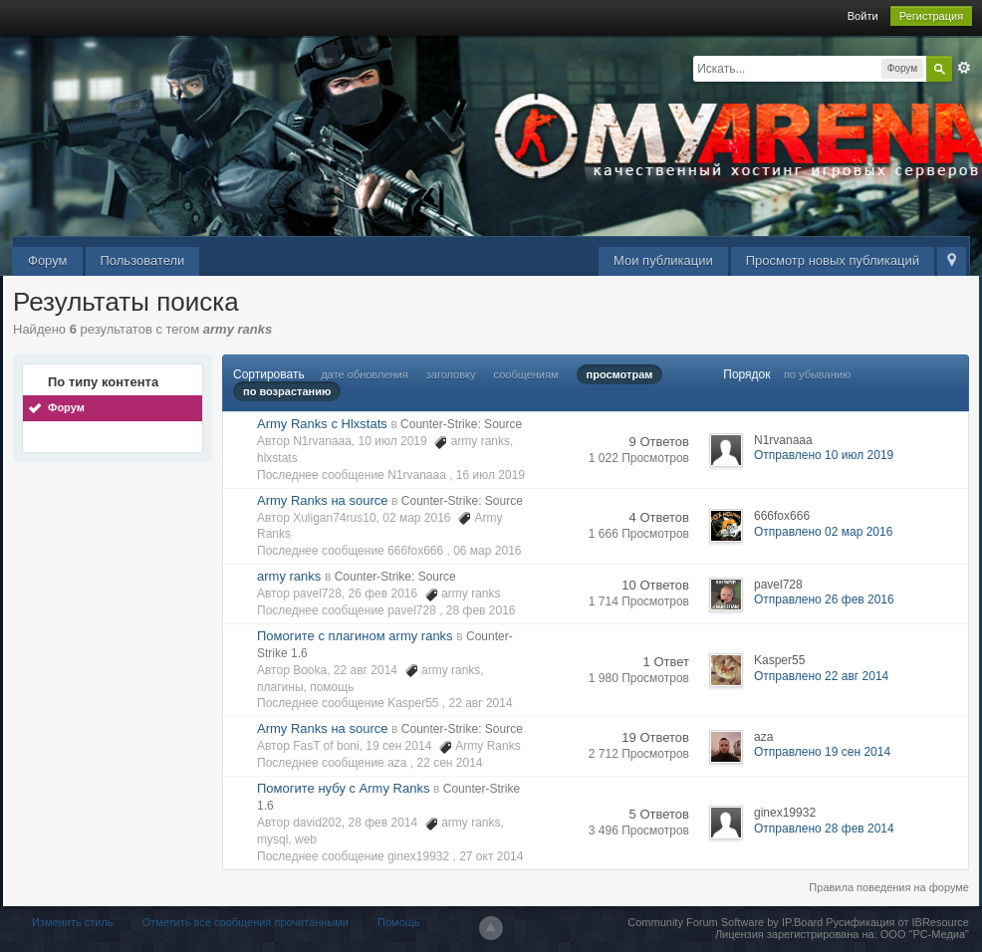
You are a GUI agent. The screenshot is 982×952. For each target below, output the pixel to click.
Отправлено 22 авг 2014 (821, 676)
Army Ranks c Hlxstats (322, 423)
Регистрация (931, 16)
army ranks (289, 576)
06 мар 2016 (487, 551)
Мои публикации (663, 260)
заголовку (451, 374)
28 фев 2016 (481, 610)
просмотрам (620, 374)
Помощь (398, 922)
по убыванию (817, 374)
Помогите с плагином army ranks (355, 635)
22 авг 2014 (481, 703)
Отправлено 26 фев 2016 (824, 599)
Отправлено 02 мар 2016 (823, 532)
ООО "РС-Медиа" (924, 934)
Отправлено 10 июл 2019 (823, 455)
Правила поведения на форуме (889, 887)
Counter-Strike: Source (461, 424)
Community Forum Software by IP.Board (725, 922)
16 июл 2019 (490, 475)
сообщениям (526, 374)
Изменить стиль (73, 922)
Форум (48, 260)
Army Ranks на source (322, 500)
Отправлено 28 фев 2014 (824, 828)
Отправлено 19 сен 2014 (822, 752)
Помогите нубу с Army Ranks (343, 788)
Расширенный (964, 68)
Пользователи (143, 260)
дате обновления (364, 374)
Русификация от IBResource (896, 922)
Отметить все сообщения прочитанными (245, 922)
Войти (863, 16)
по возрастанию (287, 391)
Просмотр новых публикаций (832, 260)
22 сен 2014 (449, 763)
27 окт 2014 (491, 856)
